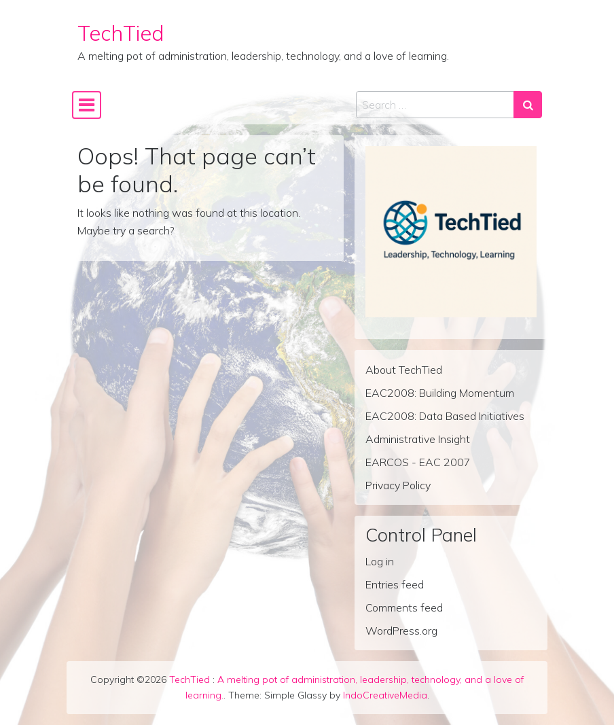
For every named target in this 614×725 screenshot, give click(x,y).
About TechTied (403, 369)
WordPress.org (401, 630)
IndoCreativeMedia (385, 695)
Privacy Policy (398, 485)
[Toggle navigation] (86, 105)
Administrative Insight (417, 439)
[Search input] (435, 104)
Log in (379, 561)
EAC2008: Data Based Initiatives (444, 416)
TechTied (120, 33)
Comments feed (404, 607)
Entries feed (394, 584)
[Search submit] (527, 104)
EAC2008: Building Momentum (439, 393)
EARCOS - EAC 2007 (418, 462)
